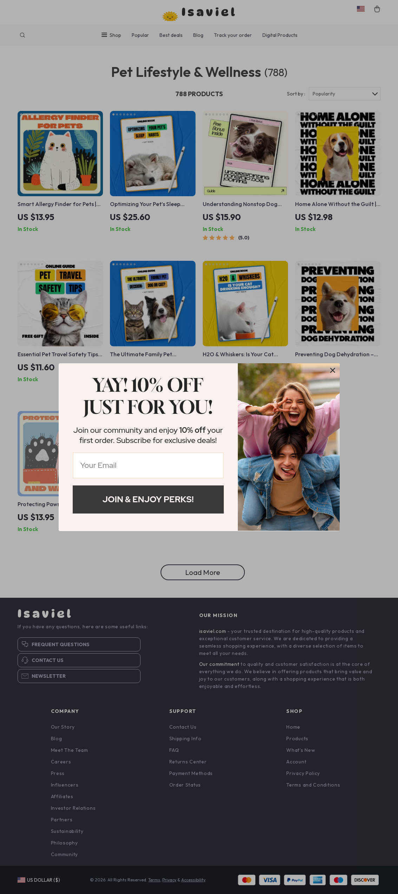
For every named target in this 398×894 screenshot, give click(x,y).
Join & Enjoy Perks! (148, 499)
